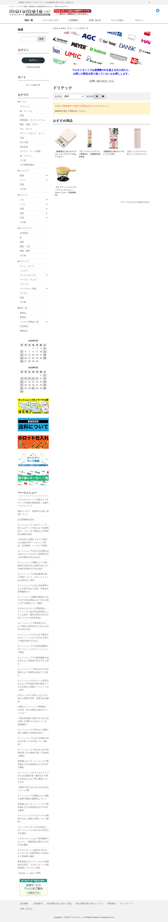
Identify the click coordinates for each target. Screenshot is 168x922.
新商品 (23, 313)
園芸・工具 (25, 246)
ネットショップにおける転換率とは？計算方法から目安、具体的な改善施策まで (33, 588)
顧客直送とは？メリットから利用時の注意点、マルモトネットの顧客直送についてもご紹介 (33, 864)
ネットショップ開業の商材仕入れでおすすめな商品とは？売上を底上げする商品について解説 (33, 600)
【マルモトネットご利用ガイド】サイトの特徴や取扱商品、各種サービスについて (33, 502)
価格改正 (24, 331)
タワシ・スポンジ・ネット (32, 133)
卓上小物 (24, 142)
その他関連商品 (27, 165)
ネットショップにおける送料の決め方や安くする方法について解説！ (33, 741)
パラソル (24, 284)
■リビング (22, 195)
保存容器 (24, 147)
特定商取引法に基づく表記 (59, 903)
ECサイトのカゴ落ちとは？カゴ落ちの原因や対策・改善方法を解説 (33, 698)
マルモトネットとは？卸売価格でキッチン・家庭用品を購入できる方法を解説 (33, 841)
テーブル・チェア (28, 279)
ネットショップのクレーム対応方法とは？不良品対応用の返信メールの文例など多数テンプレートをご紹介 (33, 685)
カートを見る (117, 20)
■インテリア (23, 170)
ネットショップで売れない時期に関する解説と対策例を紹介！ (33, 731)
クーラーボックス (28, 275)
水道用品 (24, 233)
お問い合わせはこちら (101, 81)
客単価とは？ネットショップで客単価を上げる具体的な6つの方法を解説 (33, 764)
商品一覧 (29, 20)
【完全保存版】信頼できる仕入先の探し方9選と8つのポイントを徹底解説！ (33, 721)
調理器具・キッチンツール (32, 120)
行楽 (22, 217)
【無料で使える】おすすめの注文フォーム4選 (33, 789)
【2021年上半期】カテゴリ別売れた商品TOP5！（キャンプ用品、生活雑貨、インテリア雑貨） (33, 542)
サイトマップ (126, 903)
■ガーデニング (24, 228)
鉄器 (22, 115)
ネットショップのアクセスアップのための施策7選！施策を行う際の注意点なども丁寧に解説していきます (33, 777)
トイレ (23, 204)
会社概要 (24, 903)
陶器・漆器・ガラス (29, 124)
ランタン (24, 293)
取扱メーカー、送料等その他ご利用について (33, 512)
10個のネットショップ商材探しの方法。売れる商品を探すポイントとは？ (33, 709)
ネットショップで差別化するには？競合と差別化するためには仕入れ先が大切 (33, 626)
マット (23, 180)
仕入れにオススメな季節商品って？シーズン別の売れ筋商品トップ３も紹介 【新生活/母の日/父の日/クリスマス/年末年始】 (33, 613)
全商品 (55, 28)
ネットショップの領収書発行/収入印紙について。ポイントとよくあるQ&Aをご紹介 (33, 577)
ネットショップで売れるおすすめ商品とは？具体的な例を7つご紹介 (33, 672)
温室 (22, 242)
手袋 (22, 138)
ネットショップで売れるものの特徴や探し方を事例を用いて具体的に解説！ (33, 752)
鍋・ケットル (26, 111)
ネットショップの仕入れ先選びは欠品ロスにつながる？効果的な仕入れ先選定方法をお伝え (33, 554)
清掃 (22, 213)
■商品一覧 (65, 28)
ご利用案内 (73, 20)
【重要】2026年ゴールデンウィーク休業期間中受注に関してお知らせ (46, 2)
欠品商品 (24, 326)
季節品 (23, 317)
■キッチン (22, 101)
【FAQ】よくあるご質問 (29, 873)
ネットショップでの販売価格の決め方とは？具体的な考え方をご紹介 (33, 660)
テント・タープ (27, 266)
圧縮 (22, 184)
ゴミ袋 (23, 160)
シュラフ (24, 270)
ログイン (139, 20)
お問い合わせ (95, 20)
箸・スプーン (26, 156)
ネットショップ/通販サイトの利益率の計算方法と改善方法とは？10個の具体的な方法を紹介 (33, 565)
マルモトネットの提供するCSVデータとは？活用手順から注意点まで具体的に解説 (33, 853)
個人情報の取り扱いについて (89, 903)
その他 (23, 189)
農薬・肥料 (25, 251)
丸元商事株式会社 (26, 519)
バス (22, 200)
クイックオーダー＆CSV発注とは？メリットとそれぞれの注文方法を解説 (33, 830)
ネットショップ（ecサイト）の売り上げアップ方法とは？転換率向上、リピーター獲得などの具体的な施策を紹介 (33, 529)
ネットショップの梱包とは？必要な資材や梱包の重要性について (33, 797)
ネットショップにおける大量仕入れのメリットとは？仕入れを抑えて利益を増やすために (33, 637)
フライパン (25, 106)
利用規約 (111, 903)
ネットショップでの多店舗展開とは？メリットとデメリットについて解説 (33, 649)
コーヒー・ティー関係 (30, 151)
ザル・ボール (26, 129)
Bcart (112, 917)
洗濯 (22, 208)
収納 (22, 175)
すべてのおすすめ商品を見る (135, 202)
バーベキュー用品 (28, 288)
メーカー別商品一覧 (80, 28)
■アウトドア (23, 261)
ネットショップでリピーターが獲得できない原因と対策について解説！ (33, 818)
